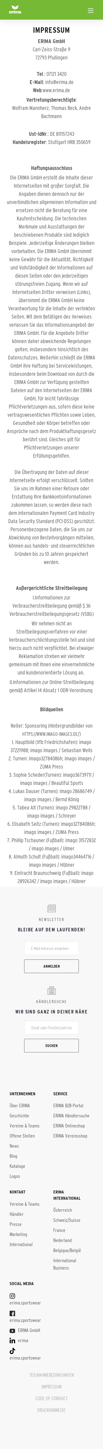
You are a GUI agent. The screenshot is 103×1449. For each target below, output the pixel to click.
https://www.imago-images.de (50, 734)
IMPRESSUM (51, 1387)
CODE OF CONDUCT (51, 1398)
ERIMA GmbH (25, 1330)
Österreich (62, 1210)
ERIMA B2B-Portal (68, 1105)
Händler (17, 1214)
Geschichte (19, 1115)
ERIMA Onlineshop (69, 1126)
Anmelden (51, 966)
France (59, 1230)
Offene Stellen (22, 1136)
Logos (15, 1176)
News (14, 1146)
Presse (16, 1224)
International (21, 1244)
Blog (13, 1156)
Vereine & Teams (25, 1126)
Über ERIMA (20, 1105)
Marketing (18, 1234)
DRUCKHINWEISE (51, 1410)
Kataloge (17, 1166)
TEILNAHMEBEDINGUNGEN (51, 1375)
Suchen (51, 1045)
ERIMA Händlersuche (71, 1115)
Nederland (62, 1240)
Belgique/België (67, 1250)
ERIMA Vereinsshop (70, 1136)
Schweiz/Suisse (66, 1220)
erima (19, 1340)
